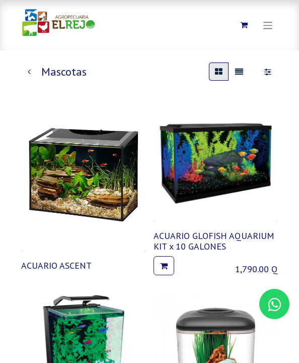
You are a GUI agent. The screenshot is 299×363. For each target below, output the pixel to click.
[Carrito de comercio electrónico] (244, 25)
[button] (164, 265)
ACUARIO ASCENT (56, 265)
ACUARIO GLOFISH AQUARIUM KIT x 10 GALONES (214, 241)
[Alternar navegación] (268, 25)
